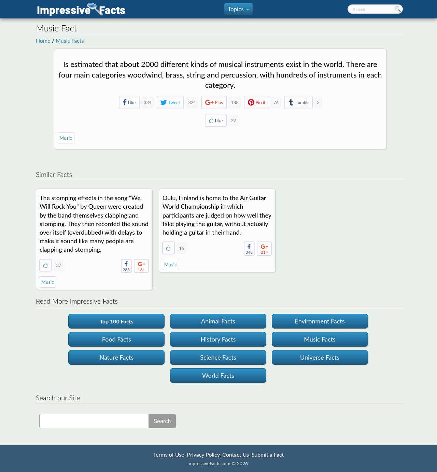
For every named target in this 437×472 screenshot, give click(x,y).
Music (65, 138)
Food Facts (116, 339)
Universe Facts (319, 357)
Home (43, 40)
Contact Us (235, 454)
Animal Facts (218, 321)
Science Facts (218, 357)
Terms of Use (168, 454)
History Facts (218, 339)
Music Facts (70, 40)
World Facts (218, 375)
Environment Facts (320, 321)
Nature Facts (117, 357)
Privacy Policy (203, 454)
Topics (238, 10)
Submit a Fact (268, 454)
